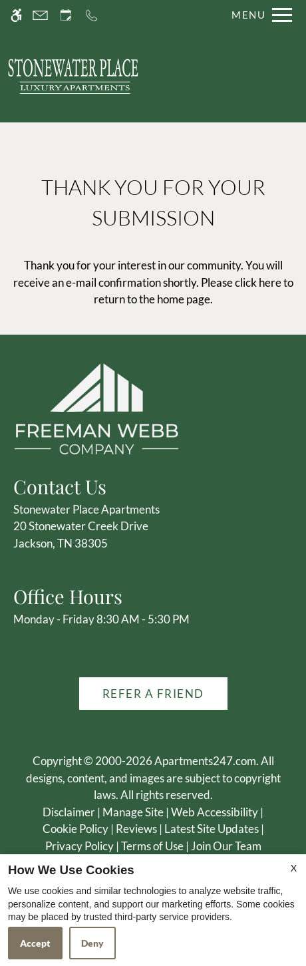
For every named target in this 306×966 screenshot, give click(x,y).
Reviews (136, 829)
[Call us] (91, 15)
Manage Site (133, 812)
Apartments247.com (205, 761)
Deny (92, 943)
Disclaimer (69, 812)
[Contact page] (40, 15)
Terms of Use (152, 846)
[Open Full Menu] (258, 15)
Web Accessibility (214, 812)
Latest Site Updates (211, 829)
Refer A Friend (153, 694)
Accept (35, 943)
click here (258, 282)
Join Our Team (226, 846)
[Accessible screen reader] (16, 15)
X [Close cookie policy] (294, 868)
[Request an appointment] (66, 15)
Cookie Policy (75, 829)
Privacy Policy (79, 846)
